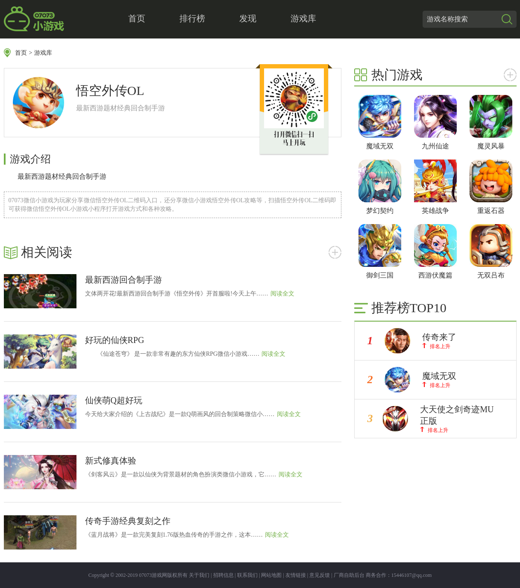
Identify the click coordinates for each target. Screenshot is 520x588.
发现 (247, 18)
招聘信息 (223, 575)
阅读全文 (282, 293)
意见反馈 (319, 575)
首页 (136, 18)
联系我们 (247, 575)
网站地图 (271, 575)
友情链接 (295, 575)
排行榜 (192, 18)
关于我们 (199, 575)
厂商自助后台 (349, 575)
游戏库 (303, 18)
